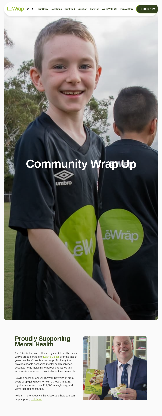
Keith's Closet (51, 356)
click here (36, 399)
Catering (94, 9)
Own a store (126, 9)
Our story (42, 9)
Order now (148, 9)
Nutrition (82, 9)
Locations (56, 9)
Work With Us (109, 9)
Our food (69, 9)
